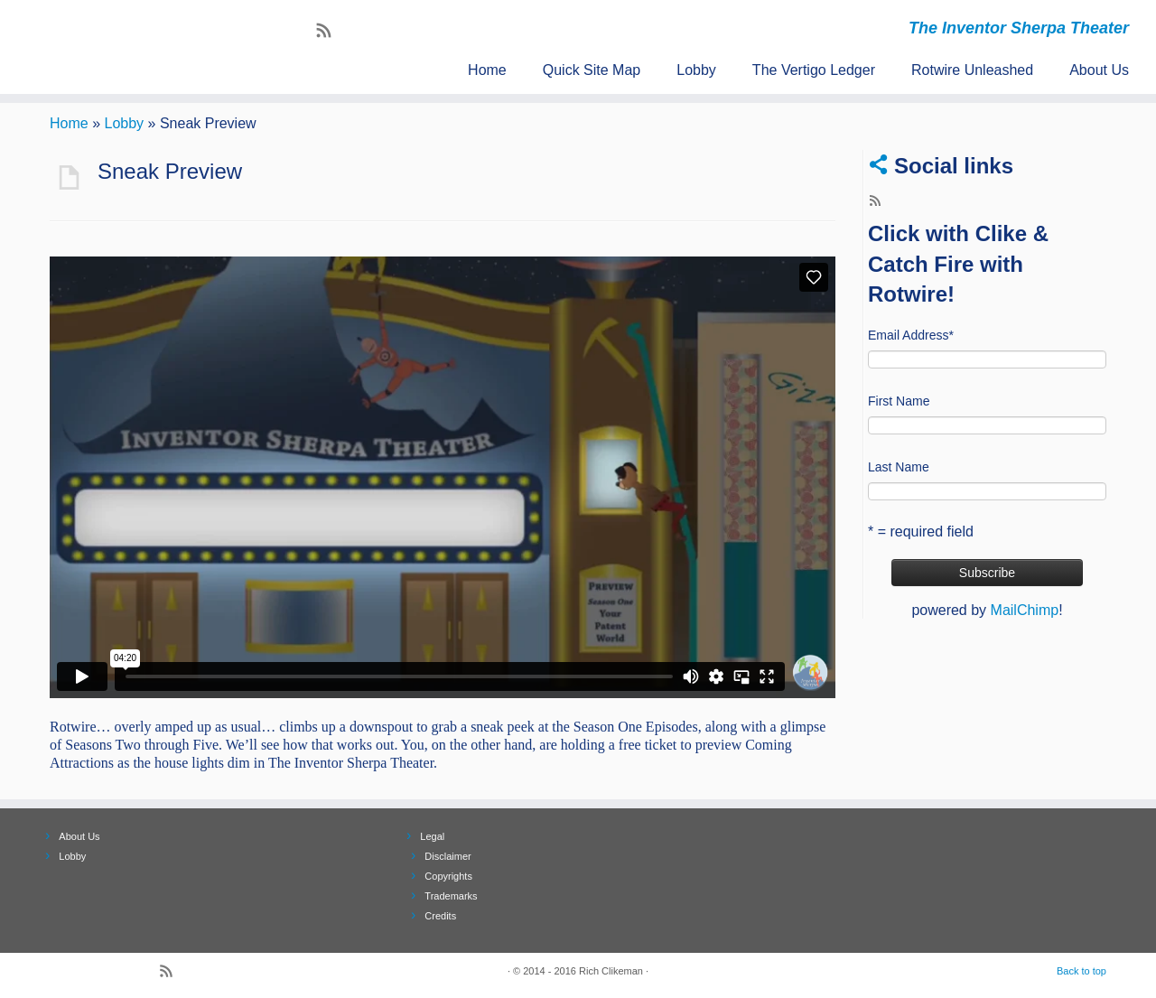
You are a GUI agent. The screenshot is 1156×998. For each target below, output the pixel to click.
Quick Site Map (592, 70)
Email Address (911, 335)
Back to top (1081, 970)
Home (487, 70)
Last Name (898, 467)
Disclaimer (447, 856)
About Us (1099, 70)
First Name (898, 401)
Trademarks (450, 896)
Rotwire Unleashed (972, 70)
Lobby (696, 70)
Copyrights (448, 876)
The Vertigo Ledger (813, 70)
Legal (432, 836)
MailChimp (1025, 610)
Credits (440, 915)
